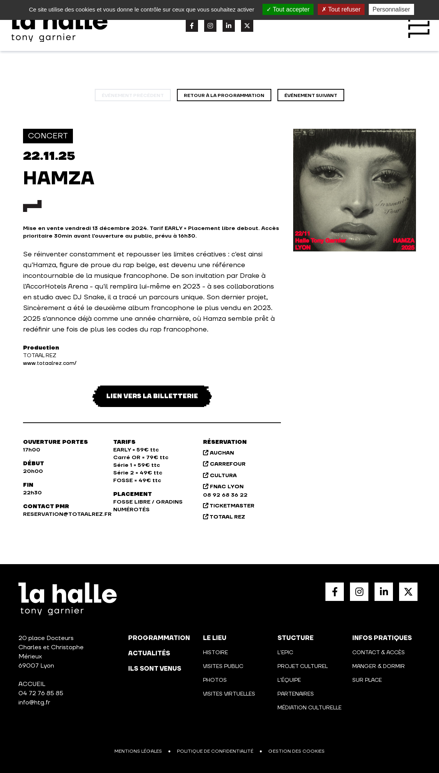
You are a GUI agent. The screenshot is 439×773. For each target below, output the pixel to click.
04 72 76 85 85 (40, 693)
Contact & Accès (378, 652)
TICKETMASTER (228, 505)
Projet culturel (302, 666)
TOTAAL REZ (224, 517)
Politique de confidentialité (215, 751)
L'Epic (285, 652)
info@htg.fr (34, 702)
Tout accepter (288, 9)
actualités (149, 653)
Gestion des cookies (296, 751)
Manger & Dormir (378, 666)
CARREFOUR (224, 464)
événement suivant (310, 95)
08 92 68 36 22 (225, 495)
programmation (159, 638)
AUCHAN (218, 453)
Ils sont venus (154, 669)
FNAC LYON (223, 486)
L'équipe (289, 680)
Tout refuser (341, 9)
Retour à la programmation (224, 95)
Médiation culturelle (309, 707)
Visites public (223, 666)
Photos (215, 680)
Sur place (367, 680)
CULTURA (220, 475)
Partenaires (295, 694)
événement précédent (133, 95)
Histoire (215, 652)
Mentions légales (138, 751)
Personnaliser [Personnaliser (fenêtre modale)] (391, 9)
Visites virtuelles (229, 694)
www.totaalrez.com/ (49, 363)
